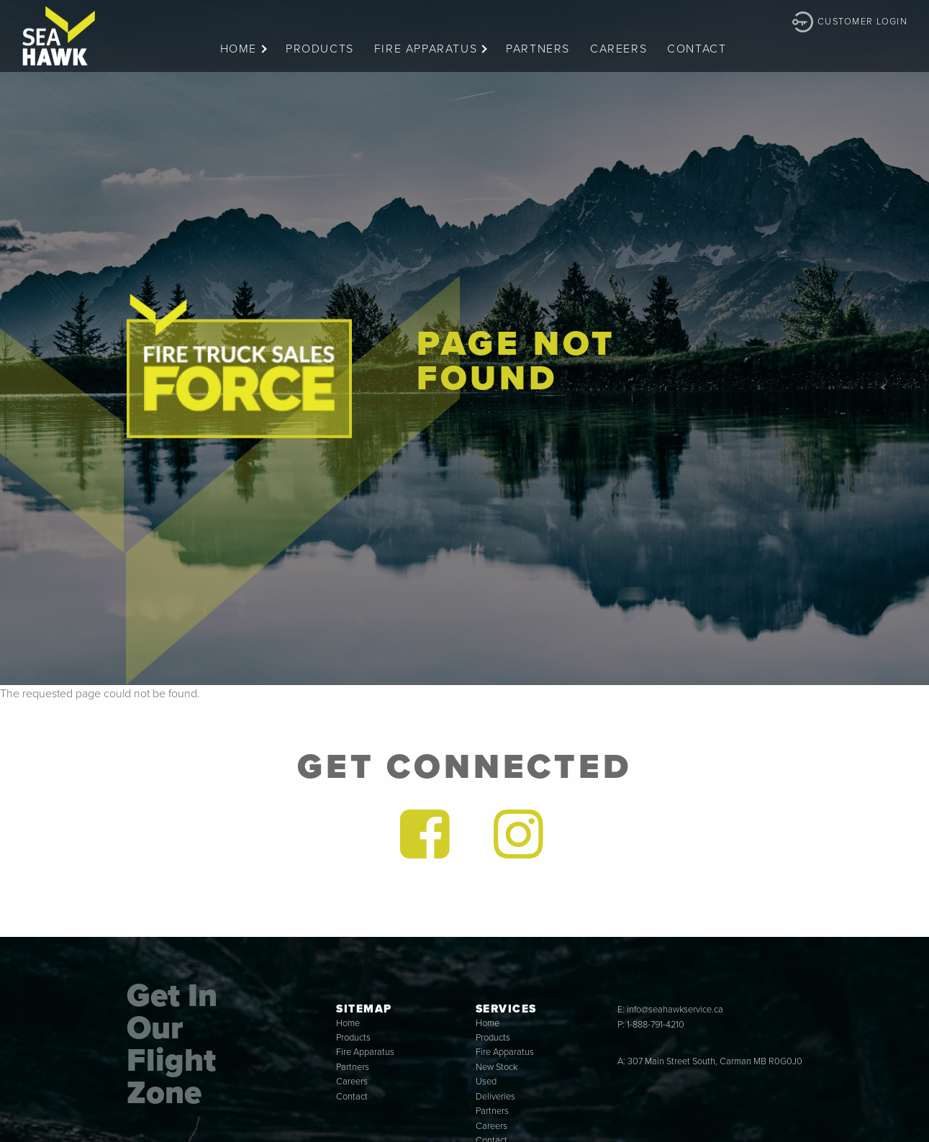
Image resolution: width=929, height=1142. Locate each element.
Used (486, 1081)
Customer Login (862, 21)
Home (238, 49)
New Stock (496, 1067)
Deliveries (495, 1096)
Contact (696, 49)
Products (320, 49)
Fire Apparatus (425, 49)
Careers (618, 49)
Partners (538, 49)
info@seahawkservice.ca (675, 1009)
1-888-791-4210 (655, 1024)
